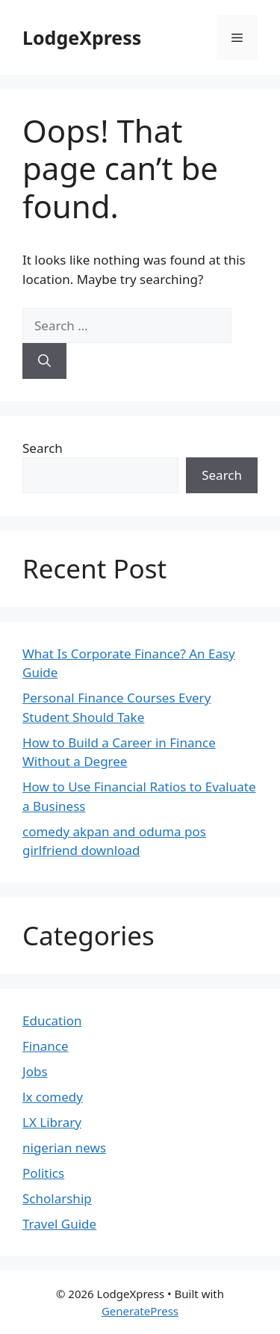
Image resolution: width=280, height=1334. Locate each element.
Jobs (35, 1071)
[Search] (44, 361)
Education (51, 1020)
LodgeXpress (81, 37)
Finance (45, 1045)
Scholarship (57, 1198)
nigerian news (64, 1147)
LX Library (51, 1122)
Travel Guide (59, 1223)
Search (42, 448)
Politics (43, 1173)
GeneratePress (140, 1310)
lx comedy (52, 1096)
